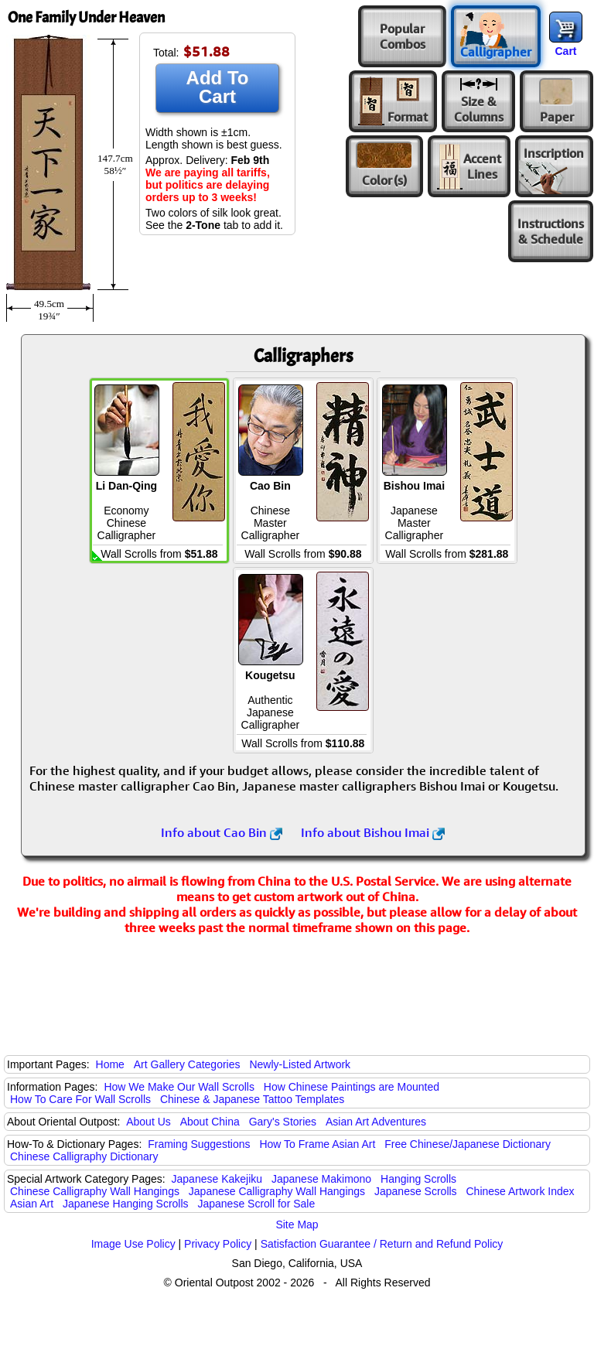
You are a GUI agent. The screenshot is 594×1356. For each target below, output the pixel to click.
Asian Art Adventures (376, 1121)
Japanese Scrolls (415, 1191)
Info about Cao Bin (221, 832)
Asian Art (31, 1203)
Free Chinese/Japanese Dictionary (467, 1144)
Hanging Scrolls (418, 1179)
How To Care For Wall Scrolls (80, 1099)
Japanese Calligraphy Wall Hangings (277, 1191)
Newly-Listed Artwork (299, 1064)
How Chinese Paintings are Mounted (351, 1087)
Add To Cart (217, 87)
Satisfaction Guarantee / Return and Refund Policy (382, 1244)
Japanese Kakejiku (217, 1179)
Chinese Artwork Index (520, 1191)
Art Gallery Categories (187, 1064)
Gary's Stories (282, 1121)
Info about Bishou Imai (373, 832)
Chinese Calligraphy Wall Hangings (94, 1191)
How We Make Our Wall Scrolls (179, 1087)
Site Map (296, 1224)
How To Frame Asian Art (317, 1144)
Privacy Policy (217, 1244)
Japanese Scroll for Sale (256, 1203)
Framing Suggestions (199, 1144)
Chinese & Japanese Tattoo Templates (252, 1099)
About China (210, 1121)
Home (110, 1064)
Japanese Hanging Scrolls (126, 1203)
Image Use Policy (133, 1244)
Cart (565, 51)
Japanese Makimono (321, 1179)
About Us (148, 1121)
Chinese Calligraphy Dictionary (84, 1156)
